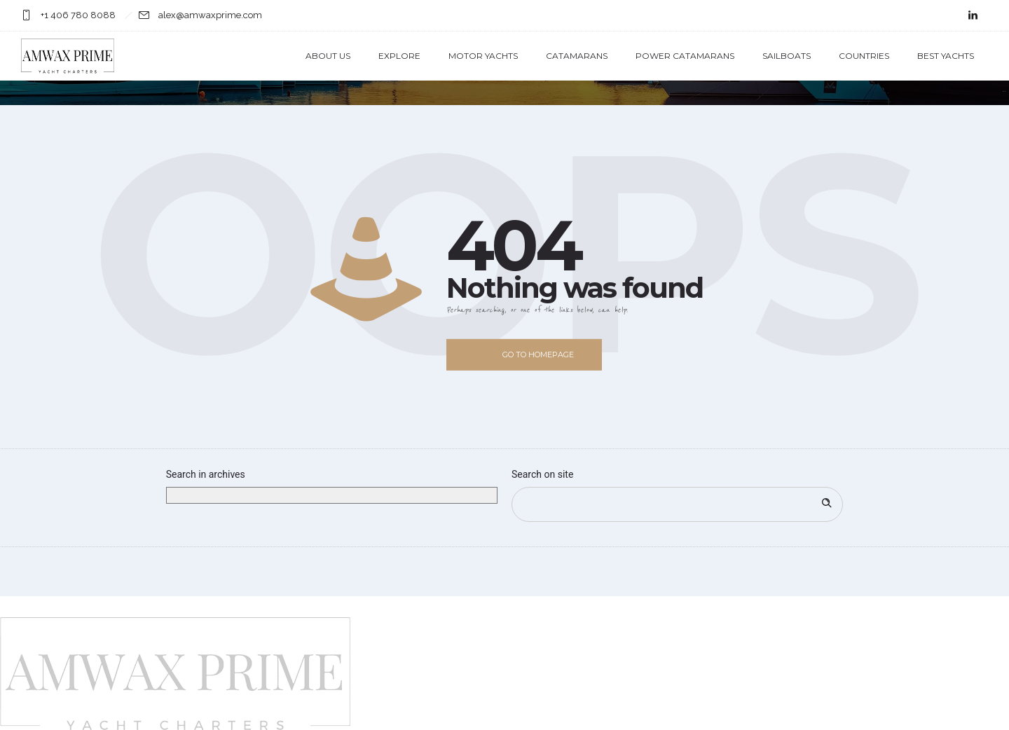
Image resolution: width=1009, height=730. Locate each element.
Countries (864, 55)
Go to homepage (538, 354)
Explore (399, 55)
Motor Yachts (483, 55)
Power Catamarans (685, 55)
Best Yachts (945, 55)
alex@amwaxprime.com (210, 15)
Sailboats (786, 55)
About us (328, 55)
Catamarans (577, 55)
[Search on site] (677, 504)
